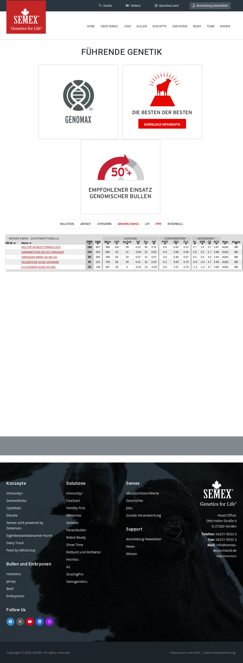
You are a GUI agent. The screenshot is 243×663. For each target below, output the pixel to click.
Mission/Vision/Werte (142, 493)
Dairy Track (15, 543)
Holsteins (13, 574)
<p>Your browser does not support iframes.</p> (121, 321)
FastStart (73, 500)
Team (210, 25)
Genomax (73, 515)
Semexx (72, 522)
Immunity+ (14, 493)
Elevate (12, 515)
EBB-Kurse (180, 25)
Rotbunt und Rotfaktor (83, 552)
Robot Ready (76, 537)
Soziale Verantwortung (143, 515)
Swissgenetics (76, 581)
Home (91, 25)
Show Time (74, 544)
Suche (105, 5)
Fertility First (75, 508)
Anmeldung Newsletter (210, 5)
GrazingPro (75, 574)
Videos (133, 5)
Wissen (225, 25)
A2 (68, 567)
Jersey (11, 581)
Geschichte (134, 500)
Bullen (142, 25)
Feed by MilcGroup (20, 550)
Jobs (127, 25)
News (197, 25)
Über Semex (109, 25)
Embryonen (15, 596)
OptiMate (13, 508)
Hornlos (72, 559)
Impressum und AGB (185, 652)
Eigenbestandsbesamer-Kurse (29, 535)
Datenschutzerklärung (219, 652)
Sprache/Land (166, 5)
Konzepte (160, 25)
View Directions (226, 556)
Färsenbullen (76, 530)
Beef (9, 588)
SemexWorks (16, 500)
